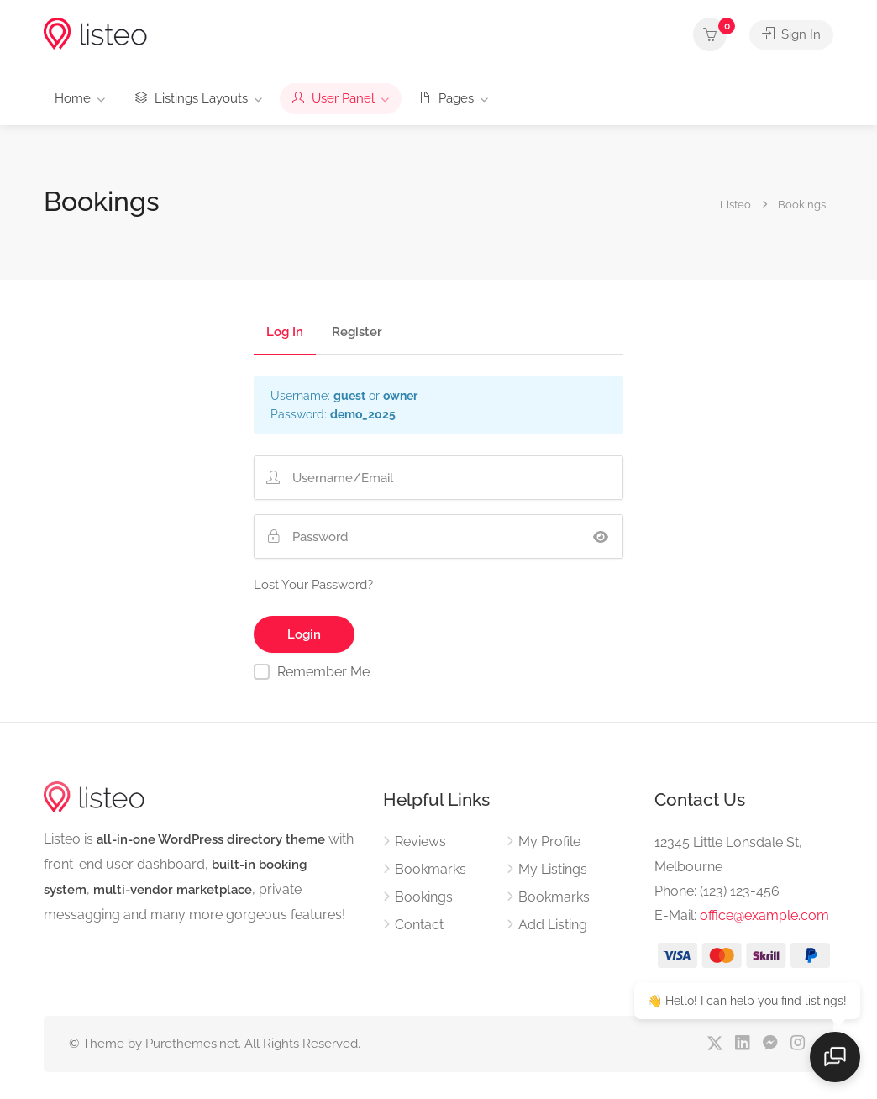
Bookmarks (430, 869)
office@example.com (764, 915)
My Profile (549, 841)
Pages (446, 98)
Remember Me (323, 672)
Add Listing (552, 925)
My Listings (552, 869)
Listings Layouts (191, 98)
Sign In (791, 34)
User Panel (333, 98)
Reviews (420, 841)
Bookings (424, 897)
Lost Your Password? (313, 584)
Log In (284, 332)
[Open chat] (835, 1057)
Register (357, 332)
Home (73, 98)
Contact (419, 925)
